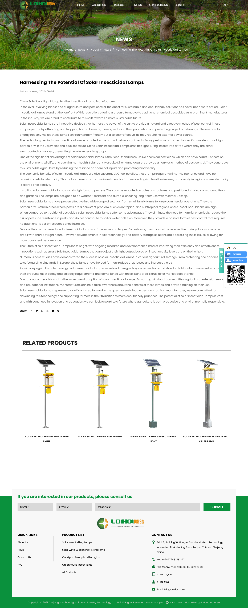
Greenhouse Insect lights (77, 565)
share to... (238, 260)
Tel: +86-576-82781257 (171, 560)
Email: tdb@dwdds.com (171, 589)
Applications (158, 5)
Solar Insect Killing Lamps (77, 542)
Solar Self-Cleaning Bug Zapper (100, 437)
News (138, 5)
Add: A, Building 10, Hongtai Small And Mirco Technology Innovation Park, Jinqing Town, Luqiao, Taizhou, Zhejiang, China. (190, 547)
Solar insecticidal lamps (36, 123)
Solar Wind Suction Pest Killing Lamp (83, 550)
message (237, 254)
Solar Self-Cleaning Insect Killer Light (153, 439)
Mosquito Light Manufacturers (202, 603)
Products (120, 5)
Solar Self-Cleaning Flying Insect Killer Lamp (206, 439)
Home (81, 5)
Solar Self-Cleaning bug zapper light (47, 439)
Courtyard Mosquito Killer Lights (81, 557)
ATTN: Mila (163, 582)
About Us (99, 5)
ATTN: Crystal (164, 575)
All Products (69, 572)
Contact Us (183, 5)
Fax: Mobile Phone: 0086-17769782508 (180, 567)
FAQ (20, 565)
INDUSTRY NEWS (100, 50)
